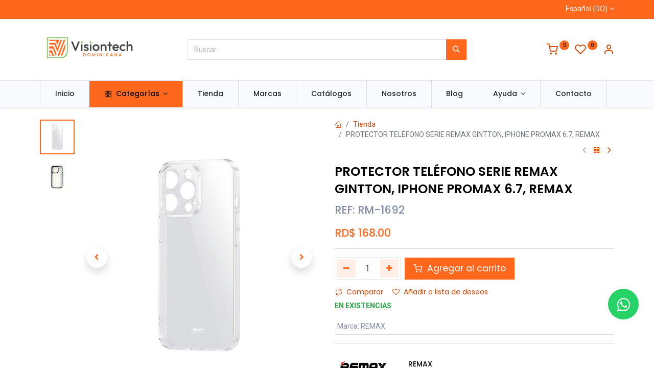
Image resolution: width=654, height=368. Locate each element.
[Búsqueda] (456, 49)
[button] (97, 257)
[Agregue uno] (389, 268)
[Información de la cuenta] (608, 51)
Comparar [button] (359, 292)
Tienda (364, 124)
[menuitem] (64, 94)
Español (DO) (587, 9)
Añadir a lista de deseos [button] (440, 292)
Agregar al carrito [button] (459, 268)
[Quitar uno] (346, 268)
